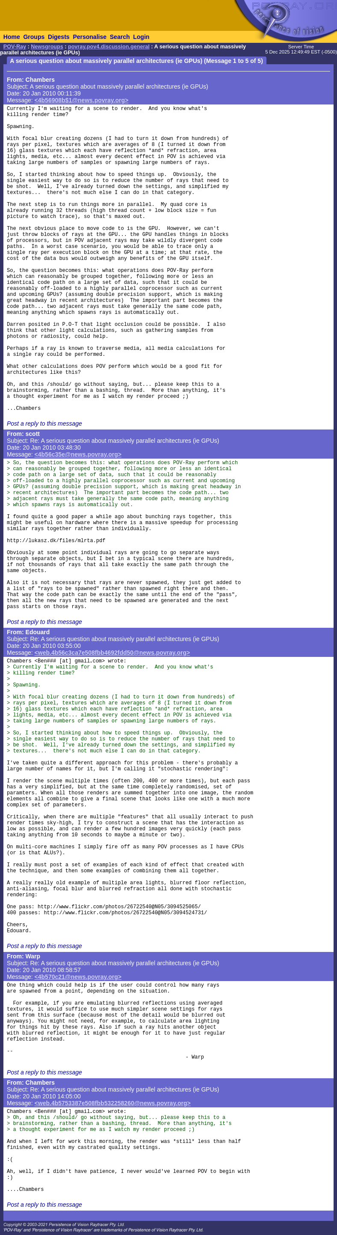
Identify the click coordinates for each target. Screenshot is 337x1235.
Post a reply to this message (44, 423)
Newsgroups (47, 47)
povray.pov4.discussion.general (109, 47)
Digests (59, 36)
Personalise (89, 36)
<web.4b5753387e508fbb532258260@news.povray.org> (113, 1103)
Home (11, 36)
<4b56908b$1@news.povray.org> (82, 100)
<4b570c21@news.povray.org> (78, 976)
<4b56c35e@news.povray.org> (78, 454)
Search (120, 36)
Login (141, 36)
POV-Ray (14, 47)
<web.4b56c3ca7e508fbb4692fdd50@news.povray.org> (112, 652)
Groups (33, 36)
